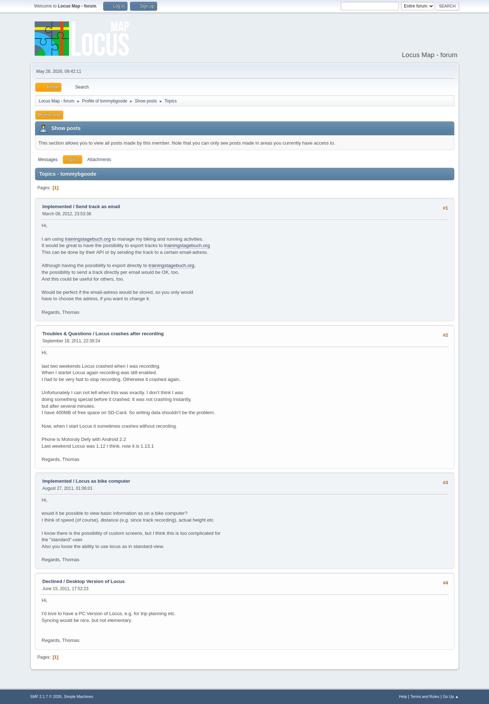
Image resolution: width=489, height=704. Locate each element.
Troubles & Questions (67, 333)
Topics (72, 159)
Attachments (99, 159)
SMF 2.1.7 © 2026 (46, 696)
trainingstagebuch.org (88, 239)
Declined (53, 581)
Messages (48, 159)
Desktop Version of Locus (95, 581)
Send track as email (98, 206)
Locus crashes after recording (129, 333)
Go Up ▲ (451, 696)
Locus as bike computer (103, 481)
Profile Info (49, 114)
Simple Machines (78, 696)
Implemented (57, 206)
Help (403, 696)
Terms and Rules (424, 696)
